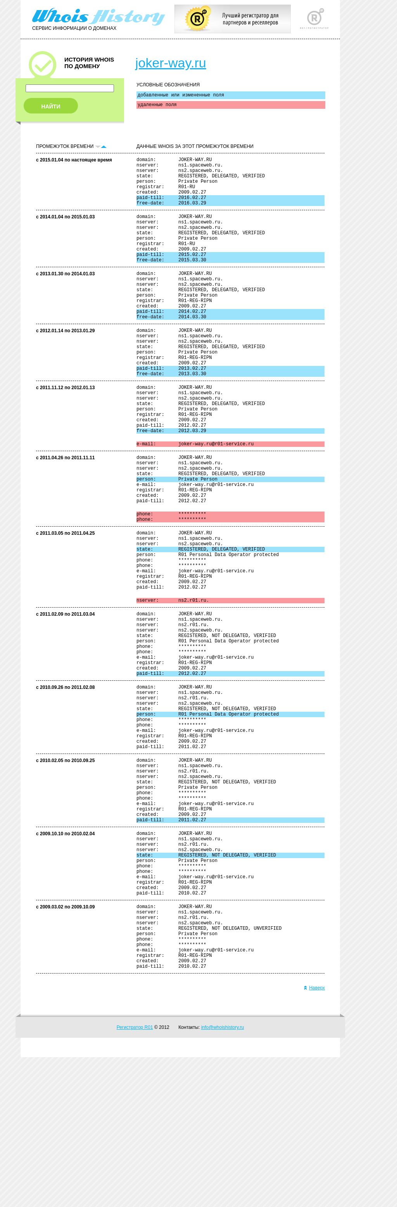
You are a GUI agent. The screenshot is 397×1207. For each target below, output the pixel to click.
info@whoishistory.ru (222, 1177)
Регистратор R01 (135, 1177)
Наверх (314, 1137)
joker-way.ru (170, 62)
